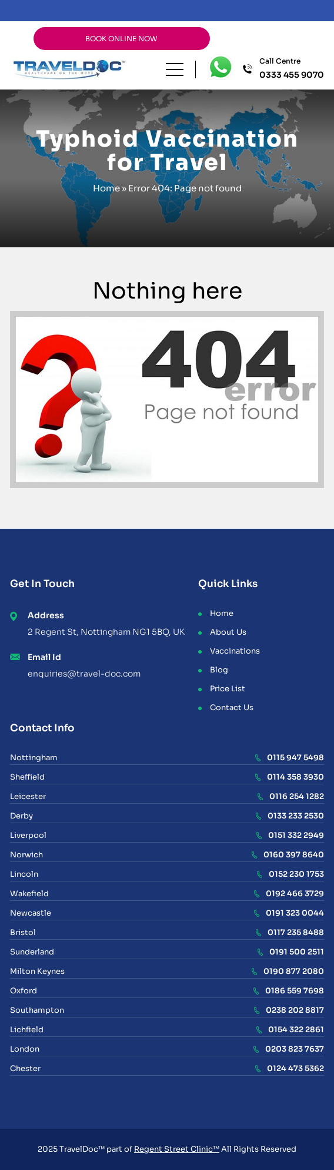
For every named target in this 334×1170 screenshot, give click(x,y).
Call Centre (291, 69)
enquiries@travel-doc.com (84, 673)
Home (106, 188)
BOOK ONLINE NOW (121, 38)
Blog (219, 670)
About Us (228, 632)
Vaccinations (235, 651)
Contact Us (231, 707)
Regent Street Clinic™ (176, 1149)
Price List (227, 689)
